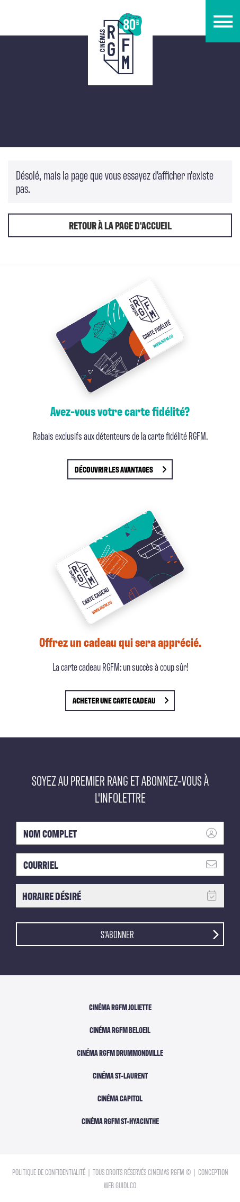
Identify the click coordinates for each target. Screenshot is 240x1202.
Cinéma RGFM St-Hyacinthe (120, 1121)
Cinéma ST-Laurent (120, 1075)
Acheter (120, 700)
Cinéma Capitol (120, 1098)
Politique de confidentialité (49, 1172)
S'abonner (160, 933)
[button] (223, 21)
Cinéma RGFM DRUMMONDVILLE (120, 1052)
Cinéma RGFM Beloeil (120, 1030)
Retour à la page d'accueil (120, 225)
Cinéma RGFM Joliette (120, 1007)
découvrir (120, 469)
